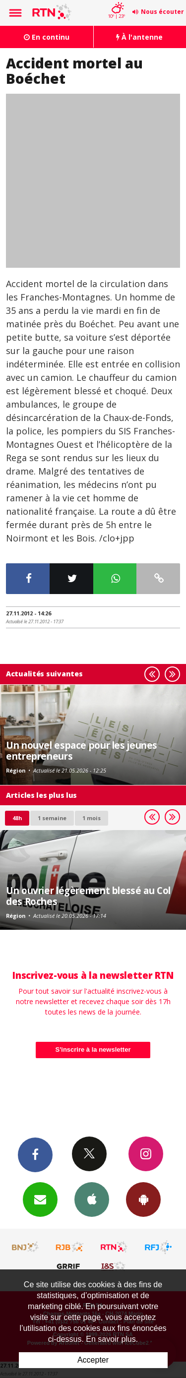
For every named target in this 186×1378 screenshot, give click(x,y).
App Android (143, 1199)
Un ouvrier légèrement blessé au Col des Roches (88, 895)
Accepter (93, 1360)
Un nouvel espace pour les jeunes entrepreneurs (81, 750)
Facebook (35, 1154)
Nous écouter (162, 11)
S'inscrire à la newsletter (93, 1049)
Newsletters (40, 1199)
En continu (46, 37)
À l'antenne (139, 37)
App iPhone (91, 1199)
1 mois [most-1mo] (91, 818)
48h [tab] (17, 818)
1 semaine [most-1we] (52, 818)
